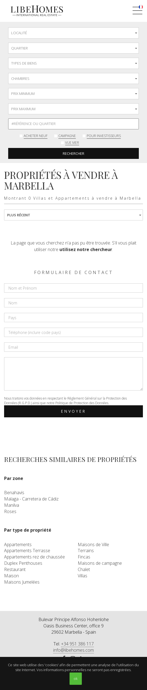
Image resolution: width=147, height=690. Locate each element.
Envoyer (73, 411)
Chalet (84, 569)
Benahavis (14, 493)
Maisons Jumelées (22, 582)
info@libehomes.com (73, 650)
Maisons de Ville (93, 544)
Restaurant (15, 569)
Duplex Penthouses (23, 563)
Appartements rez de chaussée (34, 557)
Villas (82, 576)
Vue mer (72, 142)
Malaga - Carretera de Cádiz (31, 499)
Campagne (67, 135)
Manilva (11, 505)
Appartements (18, 544)
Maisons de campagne (100, 563)
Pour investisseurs (104, 135)
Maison (11, 576)
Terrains (86, 551)
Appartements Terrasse (27, 551)
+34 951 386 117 (77, 644)
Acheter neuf (35, 135)
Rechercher (73, 153)
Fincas (84, 557)
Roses (10, 511)
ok (75, 678)
